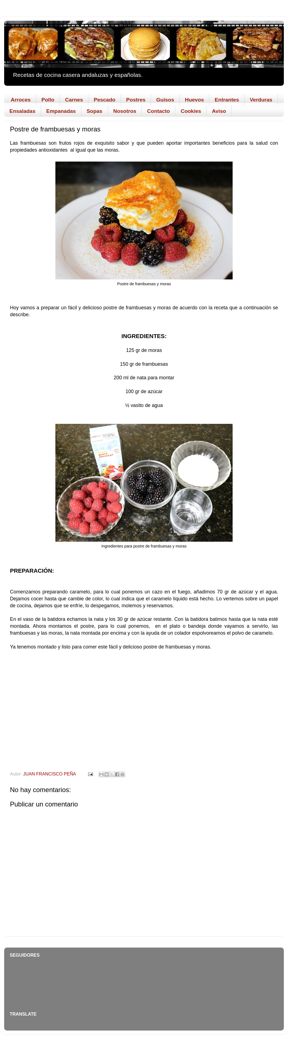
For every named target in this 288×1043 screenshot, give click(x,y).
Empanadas (61, 111)
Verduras (261, 100)
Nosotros (124, 111)
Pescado (104, 100)
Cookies (191, 111)
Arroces (21, 100)
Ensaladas (22, 111)
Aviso (219, 111)
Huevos (194, 100)
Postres (136, 100)
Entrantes (227, 100)
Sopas (94, 111)
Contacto (158, 111)
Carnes (74, 100)
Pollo (48, 100)
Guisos (165, 100)
